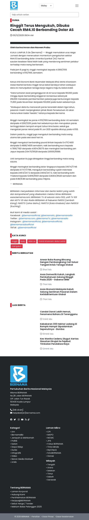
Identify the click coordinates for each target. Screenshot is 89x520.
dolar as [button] (31, 241)
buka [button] (23, 241)
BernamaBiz (17, 434)
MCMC (50, 437)
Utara (50, 467)
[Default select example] (46, 5)
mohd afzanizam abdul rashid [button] (52, 241)
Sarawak (51, 479)
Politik (14, 440)
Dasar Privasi (48, 516)
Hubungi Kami (18, 494)
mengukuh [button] (16, 246)
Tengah (51, 464)
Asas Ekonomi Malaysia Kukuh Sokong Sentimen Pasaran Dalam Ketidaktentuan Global (58, 292)
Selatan (51, 470)
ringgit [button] (14, 241)
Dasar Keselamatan (65, 516)
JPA (49, 440)
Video (14, 456)
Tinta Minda (53, 446)
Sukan (14, 443)
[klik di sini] (18, 409)
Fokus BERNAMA (55, 443)
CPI (49, 431)
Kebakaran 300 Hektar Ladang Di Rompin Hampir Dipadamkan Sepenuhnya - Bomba (58, 326)
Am (13, 431)
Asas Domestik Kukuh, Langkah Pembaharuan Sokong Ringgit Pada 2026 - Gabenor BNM (57, 277)
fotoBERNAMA (54, 452)
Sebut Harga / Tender (22, 503)
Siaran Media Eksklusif (22, 459)
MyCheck (52, 449)
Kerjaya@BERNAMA (21, 500)
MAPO (50, 434)
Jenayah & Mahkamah (22, 437)
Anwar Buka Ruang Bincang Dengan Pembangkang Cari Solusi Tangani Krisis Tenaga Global (59, 262)
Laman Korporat (19, 491)
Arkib (14, 462)
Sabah (50, 476)
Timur (50, 473)
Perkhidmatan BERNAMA (23, 497)
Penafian (36, 516)
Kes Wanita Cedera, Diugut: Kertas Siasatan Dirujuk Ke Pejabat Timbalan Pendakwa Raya (59, 341)
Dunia (14, 449)
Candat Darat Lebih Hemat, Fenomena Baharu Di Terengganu (59, 313)
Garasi (50, 456)
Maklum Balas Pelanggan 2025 (26, 506)
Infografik (16, 452)
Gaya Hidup (17, 446)
